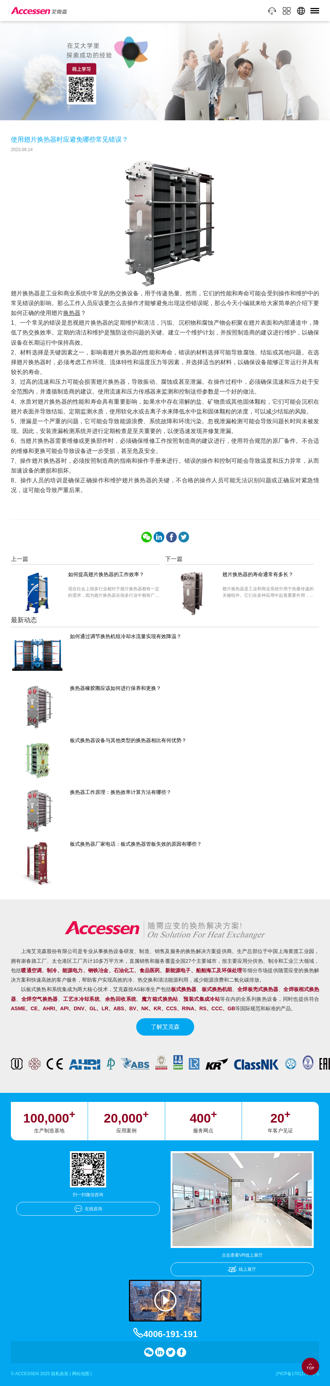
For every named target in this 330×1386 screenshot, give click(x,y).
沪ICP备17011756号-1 (297, 1373)
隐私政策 (59, 1373)
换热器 (71, 313)
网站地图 (80, 1373)
